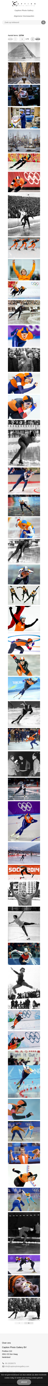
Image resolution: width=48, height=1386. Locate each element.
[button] (32, 39)
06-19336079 (10, 1363)
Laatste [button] (37, 39)
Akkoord (24, 1382)
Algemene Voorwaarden (24, 16)
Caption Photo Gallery (24, 10)
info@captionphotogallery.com (17, 1366)
